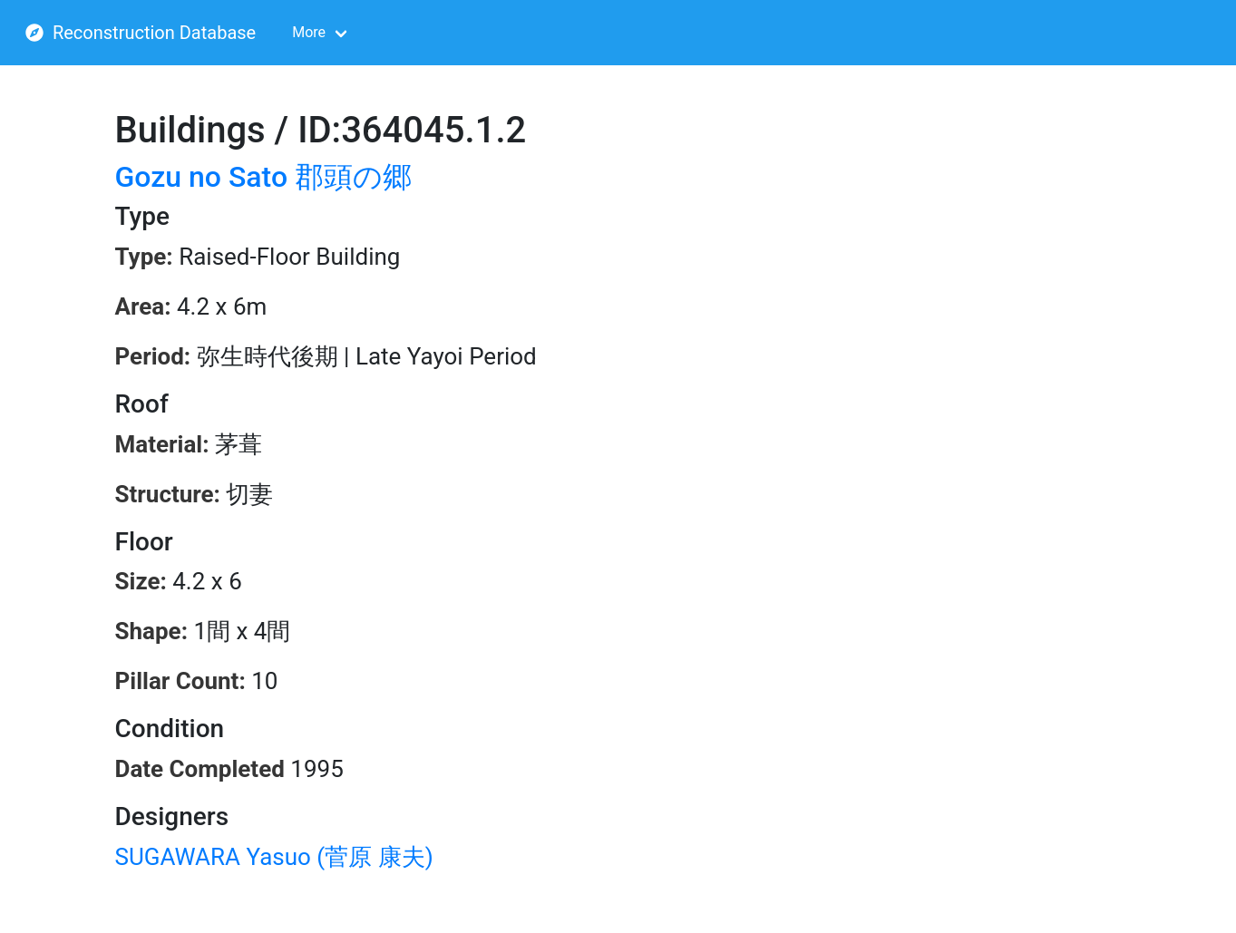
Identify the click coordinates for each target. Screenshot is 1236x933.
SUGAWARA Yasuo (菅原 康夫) (274, 856)
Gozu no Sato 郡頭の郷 (264, 177)
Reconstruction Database (140, 33)
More (309, 32)
